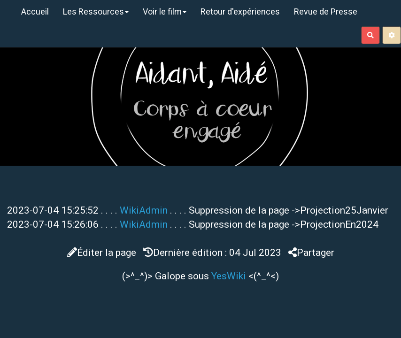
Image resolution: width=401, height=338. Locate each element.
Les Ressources (96, 11)
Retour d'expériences (240, 11)
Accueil (35, 11)
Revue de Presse (325, 11)
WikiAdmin (144, 210)
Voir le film (164, 11)
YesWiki (228, 276)
